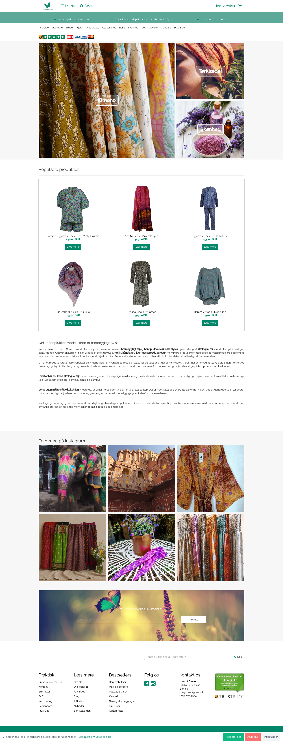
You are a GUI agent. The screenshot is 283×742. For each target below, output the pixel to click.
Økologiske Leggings (121, 701)
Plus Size (179, 27)
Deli (144, 27)
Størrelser (44, 691)
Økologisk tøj (81, 686)
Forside (44, 27)
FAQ (41, 696)
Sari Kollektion (82, 710)
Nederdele (92, 27)
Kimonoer (114, 706)
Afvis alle (252, 736)
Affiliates (79, 701)
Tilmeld (193, 619)
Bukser (70, 27)
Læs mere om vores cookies (95, 736)
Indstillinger (271, 736)
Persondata (45, 706)
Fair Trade (79, 691)
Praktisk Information (50, 682)
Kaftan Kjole (116, 710)
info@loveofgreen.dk (191, 692)
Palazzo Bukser (118, 691)
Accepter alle (233, 736)
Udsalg (166, 27)
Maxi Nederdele (118, 686)
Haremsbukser (117, 682)
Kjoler (80, 27)
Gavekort (154, 27)
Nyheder (79, 706)
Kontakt (43, 686)
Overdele (57, 27)
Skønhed (133, 27)
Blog (76, 696)
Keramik (114, 696)
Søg (238, 656)
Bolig (122, 27)
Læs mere (73, 246)
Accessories (109, 27)
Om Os (78, 682)
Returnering (45, 701)
